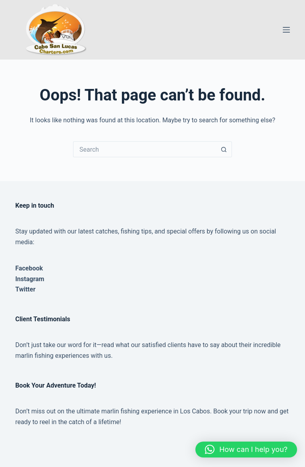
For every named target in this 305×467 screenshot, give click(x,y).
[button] (246, 449)
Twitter (25, 289)
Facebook (29, 268)
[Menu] (286, 29)
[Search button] (224, 149)
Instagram (29, 279)
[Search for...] (144, 149)
